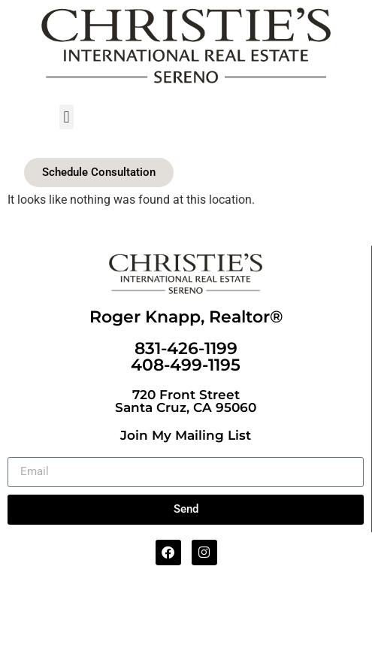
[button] (66, 116)
